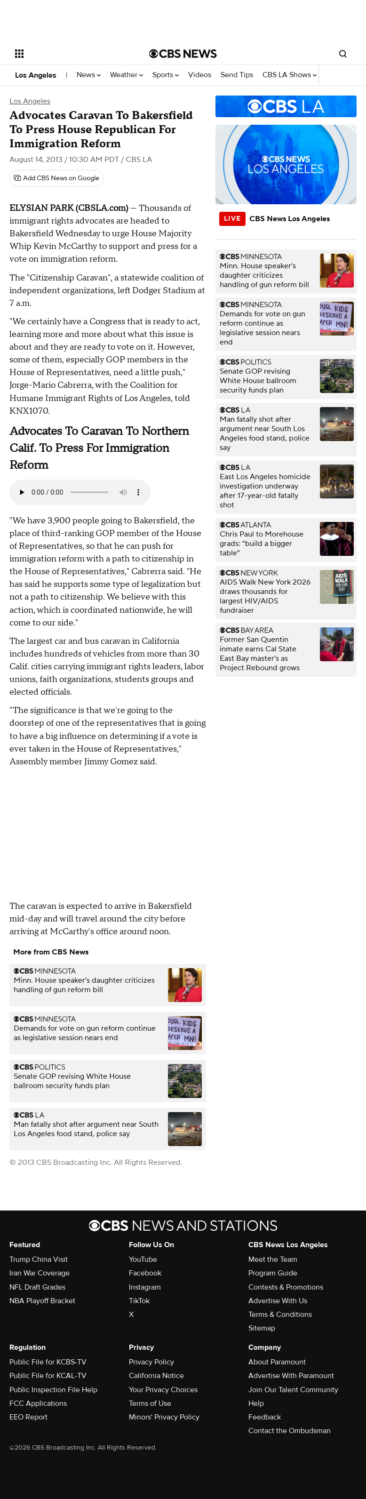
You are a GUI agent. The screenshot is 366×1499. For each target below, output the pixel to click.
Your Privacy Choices (163, 1390)
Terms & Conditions (280, 1314)
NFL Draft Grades (37, 1287)
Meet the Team (272, 1259)
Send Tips (237, 75)
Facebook (145, 1273)
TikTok (139, 1301)
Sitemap (261, 1328)
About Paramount (277, 1362)
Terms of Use (150, 1403)
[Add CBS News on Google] (56, 178)
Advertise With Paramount (291, 1375)
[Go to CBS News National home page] (183, 53)
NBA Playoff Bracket (42, 1301)
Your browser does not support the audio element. (80, 492)
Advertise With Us (277, 1301)
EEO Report (28, 1417)
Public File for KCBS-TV (48, 1362)
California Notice (156, 1375)
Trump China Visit (38, 1259)
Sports (165, 75)
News (89, 75)
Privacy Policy (151, 1362)
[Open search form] (343, 53)
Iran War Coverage (39, 1273)
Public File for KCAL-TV (48, 1375)
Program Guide (272, 1273)
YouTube (143, 1259)
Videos (199, 75)
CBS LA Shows (290, 75)
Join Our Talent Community (293, 1390)
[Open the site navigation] (71, 53)
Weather (126, 75)
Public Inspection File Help (53, 1390)
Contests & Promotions (285, 1287)
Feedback (264, 1417)
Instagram (145, 1287)
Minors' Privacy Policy (164, 1417)
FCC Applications (38, 1403)
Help (256, 1403)
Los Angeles (35, 75)
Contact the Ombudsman (289, 1431)
